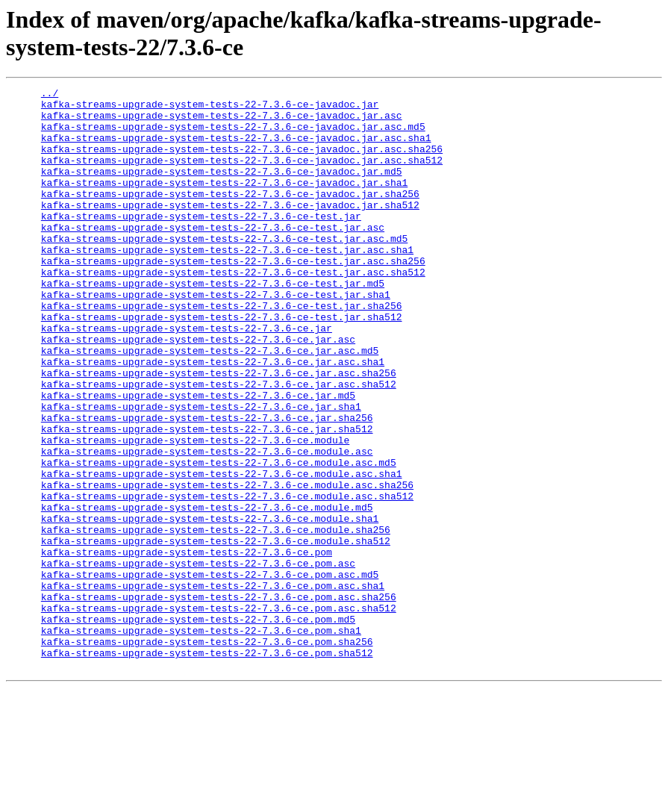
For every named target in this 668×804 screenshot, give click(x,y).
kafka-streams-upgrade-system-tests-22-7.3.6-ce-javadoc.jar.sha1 (224, 202)
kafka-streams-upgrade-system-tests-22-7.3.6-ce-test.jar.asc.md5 (224, 269)
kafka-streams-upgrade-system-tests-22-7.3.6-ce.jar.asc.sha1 (212, 417)
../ (49, 95)
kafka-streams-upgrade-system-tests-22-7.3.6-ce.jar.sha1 (201, 471)
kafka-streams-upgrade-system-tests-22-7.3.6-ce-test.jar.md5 (212, 323)
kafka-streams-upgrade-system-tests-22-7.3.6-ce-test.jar (201, 242)
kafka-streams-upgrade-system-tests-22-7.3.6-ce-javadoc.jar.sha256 (230, 215)
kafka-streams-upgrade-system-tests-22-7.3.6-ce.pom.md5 (198, 726)
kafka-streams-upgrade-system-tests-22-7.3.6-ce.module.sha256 (215, 619)
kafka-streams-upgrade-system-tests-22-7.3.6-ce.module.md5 (207, 592)
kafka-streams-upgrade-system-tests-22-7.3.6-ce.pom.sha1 (201, 740)
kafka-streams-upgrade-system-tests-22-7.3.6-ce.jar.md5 (198, 457)
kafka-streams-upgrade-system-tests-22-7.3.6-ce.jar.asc (198, 390)
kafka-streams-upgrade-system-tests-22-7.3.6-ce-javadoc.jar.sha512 (230, 229)
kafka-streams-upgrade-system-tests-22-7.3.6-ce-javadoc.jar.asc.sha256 (242, 162)
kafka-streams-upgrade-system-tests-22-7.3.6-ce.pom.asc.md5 (209, 672)
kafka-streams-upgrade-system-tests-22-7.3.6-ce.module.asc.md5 (218, 538)
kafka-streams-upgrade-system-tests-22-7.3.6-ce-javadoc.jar (209, 108)
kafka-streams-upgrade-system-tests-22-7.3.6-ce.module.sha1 (209, 605)
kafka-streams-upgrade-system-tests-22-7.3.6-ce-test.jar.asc (212, 256)
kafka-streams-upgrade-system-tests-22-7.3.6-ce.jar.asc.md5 (209, 404)
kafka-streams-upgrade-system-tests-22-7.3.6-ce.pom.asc (198, 659)
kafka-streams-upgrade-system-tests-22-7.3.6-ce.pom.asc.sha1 (212, 686)
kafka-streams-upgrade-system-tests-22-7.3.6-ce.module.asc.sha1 (221, 551)
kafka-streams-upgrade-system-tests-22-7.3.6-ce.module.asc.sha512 (227, 578)
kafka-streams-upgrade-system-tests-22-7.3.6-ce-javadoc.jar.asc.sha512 (242, 175)
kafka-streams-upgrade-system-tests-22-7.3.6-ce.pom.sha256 (207, 753)
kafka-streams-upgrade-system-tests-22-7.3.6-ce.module (195, 511)
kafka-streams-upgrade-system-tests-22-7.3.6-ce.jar (186, 377)
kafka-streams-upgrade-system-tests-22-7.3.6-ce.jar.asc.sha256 (218, 430)
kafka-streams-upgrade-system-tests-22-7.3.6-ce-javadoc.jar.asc (221, 121)
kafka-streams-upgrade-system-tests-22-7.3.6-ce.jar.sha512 (207, 498)
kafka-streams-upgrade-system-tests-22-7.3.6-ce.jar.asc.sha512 (218, 444)
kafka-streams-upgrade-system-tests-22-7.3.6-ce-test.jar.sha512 (221, 363)
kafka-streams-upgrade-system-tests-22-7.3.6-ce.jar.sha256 (207, 484)
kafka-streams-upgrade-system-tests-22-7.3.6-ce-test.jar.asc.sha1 (227, 283)
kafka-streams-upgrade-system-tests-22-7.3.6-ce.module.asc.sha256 (227, 565)
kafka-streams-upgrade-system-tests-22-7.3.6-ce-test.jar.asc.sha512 (233, 310)
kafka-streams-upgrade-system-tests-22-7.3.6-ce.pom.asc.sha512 (218, 713)
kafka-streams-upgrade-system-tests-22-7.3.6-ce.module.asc (207, 525)
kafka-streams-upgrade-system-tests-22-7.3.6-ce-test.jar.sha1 (215, 336)
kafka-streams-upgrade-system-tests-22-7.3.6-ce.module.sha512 (215, 632)
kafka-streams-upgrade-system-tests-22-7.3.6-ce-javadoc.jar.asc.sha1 (236, 148)
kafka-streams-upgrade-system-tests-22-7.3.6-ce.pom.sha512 (207, 766)
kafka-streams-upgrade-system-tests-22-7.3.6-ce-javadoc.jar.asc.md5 (233, 135)
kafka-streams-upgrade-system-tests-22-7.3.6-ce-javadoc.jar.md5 (221, 189)
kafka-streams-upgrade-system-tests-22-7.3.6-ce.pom (186, 645)
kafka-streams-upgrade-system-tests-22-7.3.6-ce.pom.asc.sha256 (218, 699)
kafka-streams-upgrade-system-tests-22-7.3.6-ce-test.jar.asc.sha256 (233, 296)
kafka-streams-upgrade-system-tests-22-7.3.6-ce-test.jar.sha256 (221, 350)
